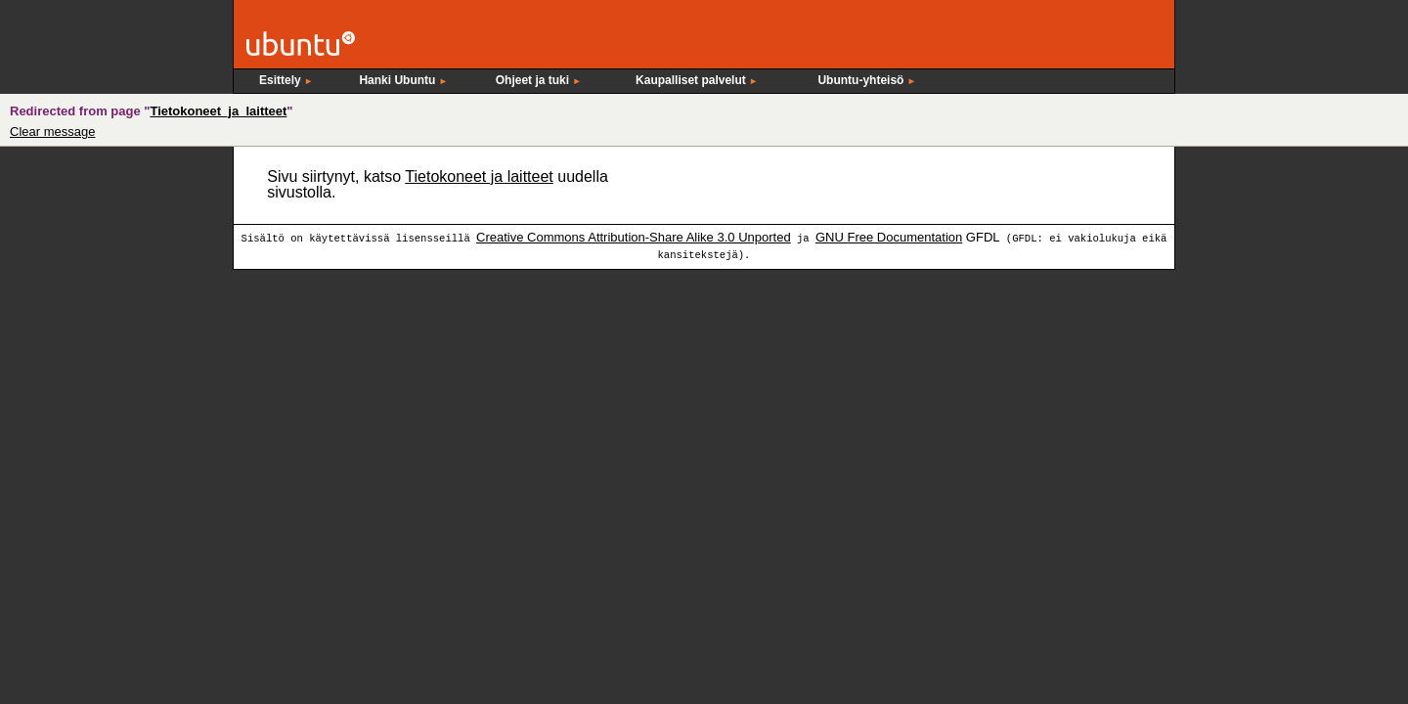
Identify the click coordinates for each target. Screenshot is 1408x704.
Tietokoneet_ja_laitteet (218, 111)
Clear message (52, 131)
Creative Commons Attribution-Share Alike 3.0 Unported (633, 237)
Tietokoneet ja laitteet (479, 176)
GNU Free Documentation (888, 237)
